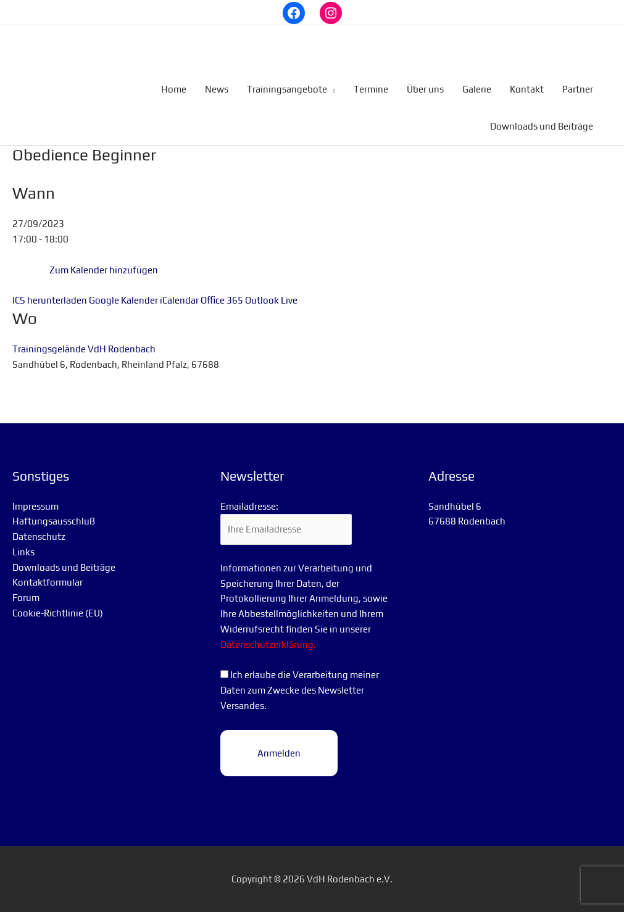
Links (23, 552)
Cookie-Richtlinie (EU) (57, 613)
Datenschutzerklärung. (268, 644)
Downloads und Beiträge (63, 567)
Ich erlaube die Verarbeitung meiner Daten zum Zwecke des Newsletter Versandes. (299, 690)
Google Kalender (123, 300)
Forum (26, 597)
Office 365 (222, 300)
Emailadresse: (249, 506)
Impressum (35, 506)
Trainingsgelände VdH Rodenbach (84, 349)
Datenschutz (38, 536)
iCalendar (179, 300)
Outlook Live (271, 300)
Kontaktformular (47, 582)
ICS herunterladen (49, 300)
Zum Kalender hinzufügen (103, 270)
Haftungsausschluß (53, 521)
